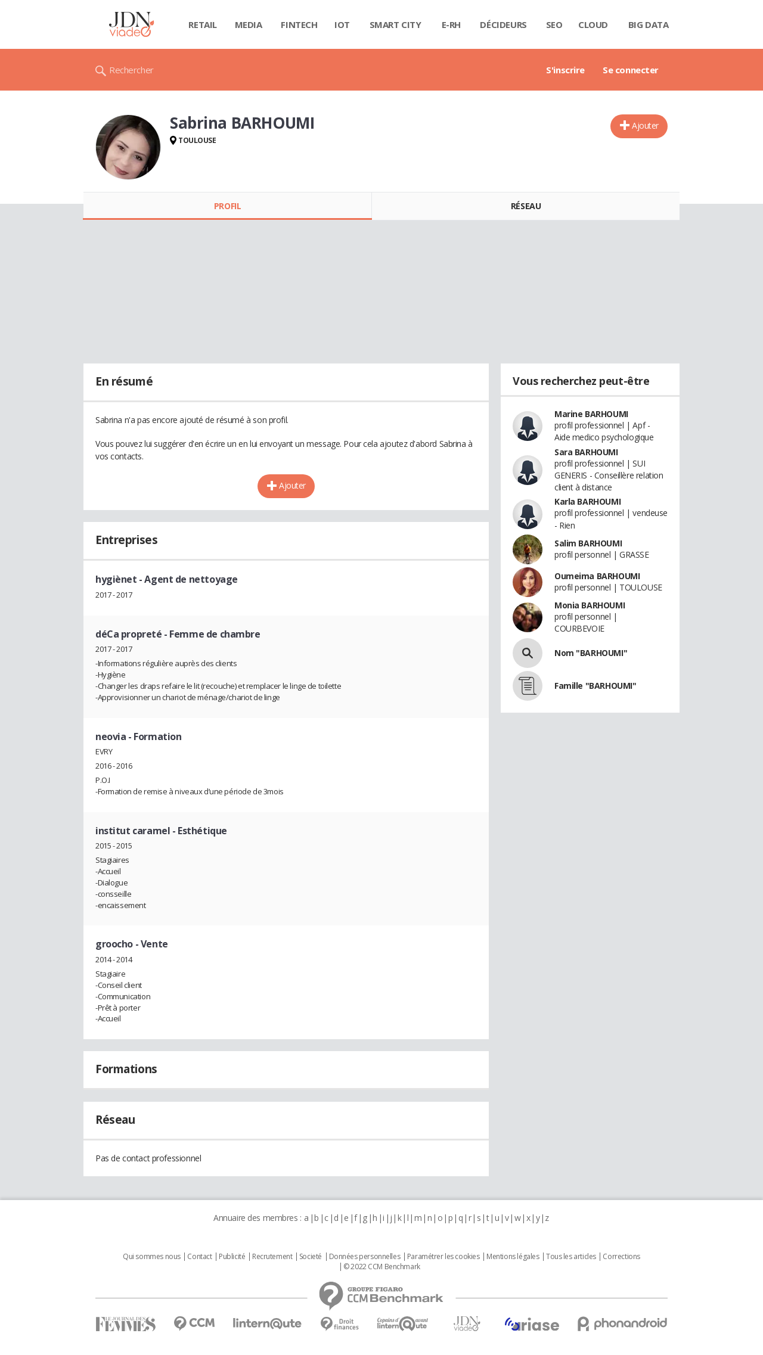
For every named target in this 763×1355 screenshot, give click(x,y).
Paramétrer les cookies (443, 1257)
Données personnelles (365, 1257)
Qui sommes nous (152, 1257)
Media (248, 24)
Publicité (232, 1257)
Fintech (299, 24)
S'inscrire (565, 70)
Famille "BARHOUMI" (595, 685)
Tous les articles (571, 1257)
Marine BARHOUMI (591, 413)
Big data (648, 24)
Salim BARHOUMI (588, 543)
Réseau (526, 206)
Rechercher (131, 70)
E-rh (451, 24)
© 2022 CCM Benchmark (381, 1267)
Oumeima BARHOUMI (597, 576)
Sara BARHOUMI (586, 452)
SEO (554, 24)
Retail (202, 24)
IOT (342, 24)
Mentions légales (512, 1257)
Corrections (621, 1257)
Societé (310, 1257)
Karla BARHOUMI (587, 501)
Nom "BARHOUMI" (590, 652)
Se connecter (631, 70)
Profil (227, 206)
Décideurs (503, 24)
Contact (199, 1257)
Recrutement (272, 1257)
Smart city (395, 24)
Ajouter (645, 125)
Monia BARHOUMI (589, 605)
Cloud (593, 24)
